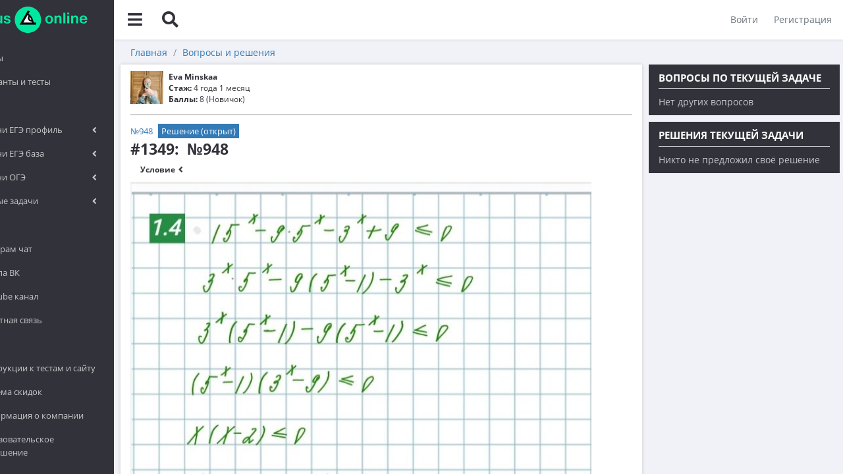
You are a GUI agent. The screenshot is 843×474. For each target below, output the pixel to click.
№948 (199, 131)
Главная (206, 52)
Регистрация (801, 19)
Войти (742, 19)
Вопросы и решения (286, 52)
